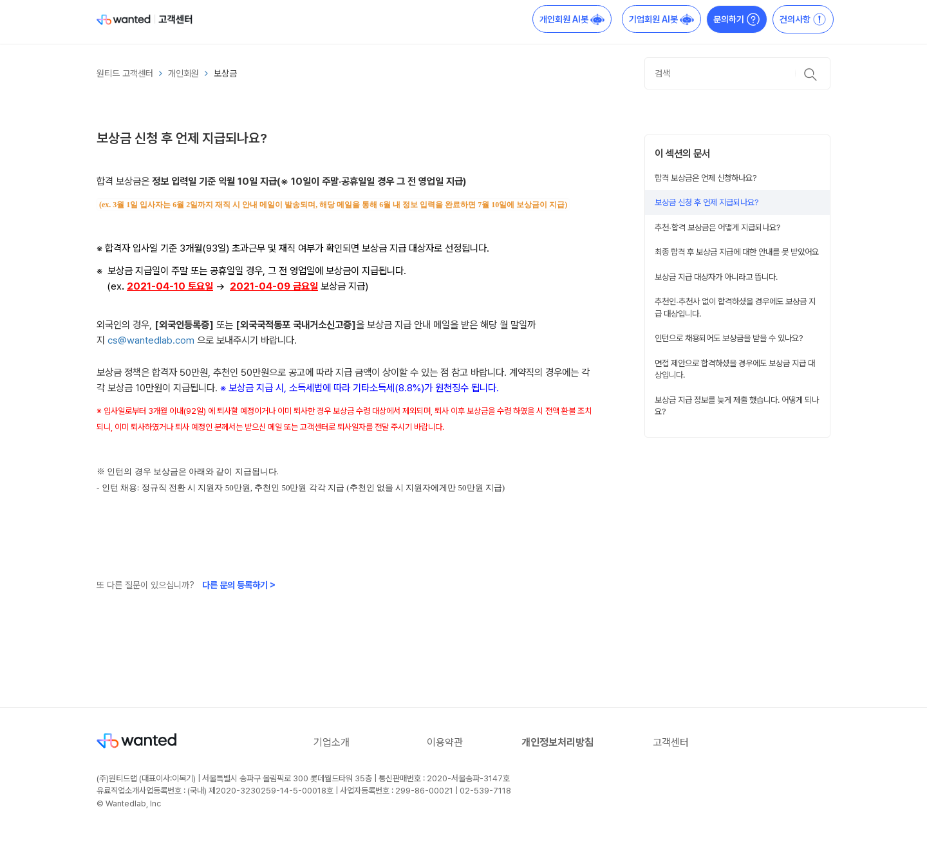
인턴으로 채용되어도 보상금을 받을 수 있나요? (729, 338)
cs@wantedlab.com (151, 340)
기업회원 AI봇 (661, 19)
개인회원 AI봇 (571, 19)
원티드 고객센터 (125, 73)
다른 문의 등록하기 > (239, 585)
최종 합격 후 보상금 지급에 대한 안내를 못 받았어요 (737, 251)
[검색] (737, 73)
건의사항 (803, 19)
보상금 (225, 73)
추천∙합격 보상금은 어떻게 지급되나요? (718, 227)
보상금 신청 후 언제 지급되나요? (707, 202)
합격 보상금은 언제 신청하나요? (706, 177)
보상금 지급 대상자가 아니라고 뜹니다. (716, 277)
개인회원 (183, 73)
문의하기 (736, 19)
